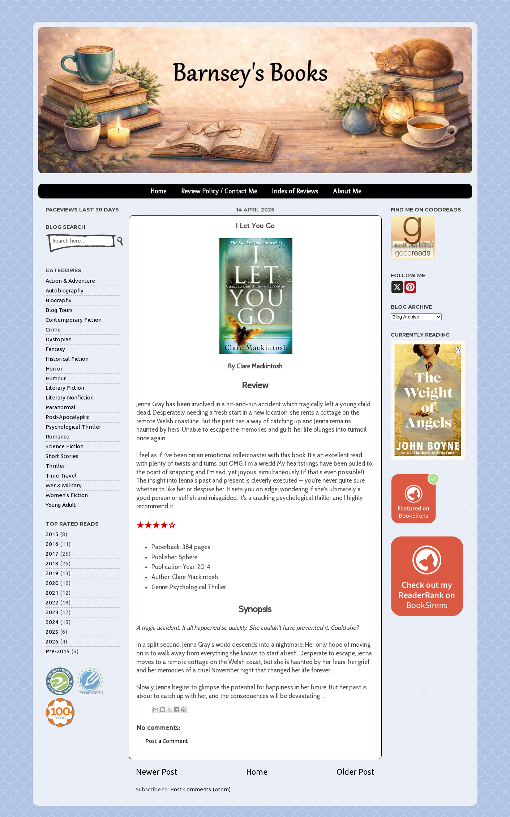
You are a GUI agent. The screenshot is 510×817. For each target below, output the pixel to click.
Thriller (55, 466)
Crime (53, 329)
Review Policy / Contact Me (219, 191)
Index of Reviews (295, 191)
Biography (59, 300)
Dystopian (59, 339)
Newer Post (156, 771)
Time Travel (61, 475)
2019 (52, 573)
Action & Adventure (70, 281)
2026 (52, 641)
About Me (347, 191)
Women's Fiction (67, 495)
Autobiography (64, 290)
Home (158, 191)
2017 (52, 554)
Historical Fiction (67, 359)
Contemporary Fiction (74, 320)
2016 (52, 544)
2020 (52, 583)
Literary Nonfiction (70, 397)
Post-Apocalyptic (67, 417)
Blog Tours (59, 310)
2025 (52, 632)
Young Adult (61, 505)
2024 (52, 622)
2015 (52, 534)
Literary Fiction (65, 388)
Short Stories (62, 456)
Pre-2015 (58, 651)
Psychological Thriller (73, 427)
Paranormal (61, 407)
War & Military (64, 485)
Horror (54, 368)
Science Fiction (64, 446)
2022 (52, 602)
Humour (56, 378)
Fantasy (55, 349)
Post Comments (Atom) (200, 789)
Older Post (355, 771)
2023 (52, 612)
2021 (52, 593)
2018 (52, 563)
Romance (57, 436)
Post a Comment (166, 741)
